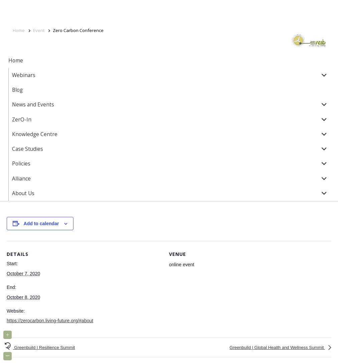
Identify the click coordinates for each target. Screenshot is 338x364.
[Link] (294, 40)
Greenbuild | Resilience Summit (44, 347)
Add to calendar (41, 223)
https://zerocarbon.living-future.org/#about (50, 320)
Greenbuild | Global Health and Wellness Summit (277, 347)
